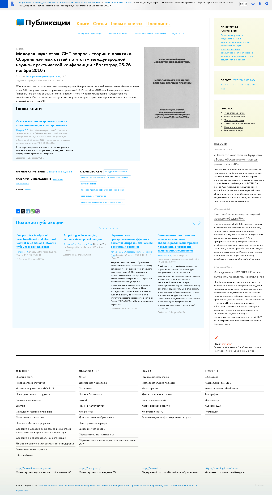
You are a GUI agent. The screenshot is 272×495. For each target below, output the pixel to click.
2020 (241, 84)
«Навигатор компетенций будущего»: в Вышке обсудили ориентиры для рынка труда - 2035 (238, 159)
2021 (234, 84)
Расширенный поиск (117, 33)
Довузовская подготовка (93, 382)
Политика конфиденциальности (113, 485)
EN (246, 4)
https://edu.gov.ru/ (89, 468)
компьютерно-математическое (237, 52)
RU (241, 4)
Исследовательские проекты (158, 382)
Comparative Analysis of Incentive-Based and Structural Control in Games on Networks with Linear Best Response (36, 241)
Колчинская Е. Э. (118, 251)
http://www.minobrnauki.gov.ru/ (33, 468)
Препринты (158, 23)
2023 (223, 84)
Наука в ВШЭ (178, 33)
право (251, 56)
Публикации (48, 22)
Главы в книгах (127, 23)
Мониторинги (150, 388)
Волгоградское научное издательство (43, 76)
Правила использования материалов (149, 33)
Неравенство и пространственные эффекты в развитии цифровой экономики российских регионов (132, 241)
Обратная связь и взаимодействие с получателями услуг (107, 442)
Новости (220, 144)
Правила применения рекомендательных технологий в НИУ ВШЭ (164, 485)
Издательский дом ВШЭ (218, 382)
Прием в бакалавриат (91, 394)
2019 (246, 84)
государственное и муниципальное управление (235, 40)
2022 (229, 84)
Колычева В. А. (70, 244)
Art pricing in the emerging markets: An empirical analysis (82, 237)
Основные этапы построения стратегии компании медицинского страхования (41, 123)
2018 (252, 84)
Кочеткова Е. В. (165, 255)
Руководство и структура (30, 382)
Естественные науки (234, 116)
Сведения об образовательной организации (41, 437)
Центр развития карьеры (93, 423)
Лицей (82, 376)
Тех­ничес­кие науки (233, 130)
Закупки (20, 405)
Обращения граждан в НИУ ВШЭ (34, 411)
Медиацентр (212, 400)
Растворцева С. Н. (135, 251)
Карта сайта (22, 490)
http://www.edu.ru (152, 468)
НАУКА (146, 371)
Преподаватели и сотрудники (33, 394)
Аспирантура (86, 411)
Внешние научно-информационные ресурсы (166, 417)
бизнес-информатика (232, 35)
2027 (235, 80)
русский (28, 189)
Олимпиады (85, 388)
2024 (252, 80)
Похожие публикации (40, 222)
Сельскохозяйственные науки (239, 123)
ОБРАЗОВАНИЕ (89, 371)
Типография (211, 394)
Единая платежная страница (31, 449)
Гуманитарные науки (234, 112)
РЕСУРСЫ (211, 371)
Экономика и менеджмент (59, 171)
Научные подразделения (155, 376)
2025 (246, 80)
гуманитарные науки (231, 45)
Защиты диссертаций (154, 400)
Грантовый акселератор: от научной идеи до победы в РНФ (237, 216)
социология (227, 59)
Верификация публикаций (90, 33)
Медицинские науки (234, 119)
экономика (239, 59)
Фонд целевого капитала (30, 417)
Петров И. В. (22, 251)
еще (223, 87)
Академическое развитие (156, 405)
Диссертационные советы (157, 394)
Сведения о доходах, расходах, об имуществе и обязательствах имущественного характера (43, 430)
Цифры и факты (24, 376)
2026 (241, 80)
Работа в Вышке (24, 455)
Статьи (100, 23)
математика (227, 56)
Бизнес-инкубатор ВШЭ (92, 428)
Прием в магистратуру (91, 405)
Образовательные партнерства (96, 434)
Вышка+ (83, 400)
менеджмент (240, 56)
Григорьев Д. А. (85, 244)
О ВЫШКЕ (22, 371)
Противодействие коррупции (33, 423)
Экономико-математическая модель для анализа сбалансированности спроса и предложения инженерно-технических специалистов (178, 242)
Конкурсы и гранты (152, 411)
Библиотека (211, 376)
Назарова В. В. (22, 130)
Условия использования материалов (77, 485)
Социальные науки (233, 126)
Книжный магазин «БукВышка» (221, 388)
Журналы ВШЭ (213, 405)
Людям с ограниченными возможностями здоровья (45, 443)
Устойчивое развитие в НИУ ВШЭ (35, 388)
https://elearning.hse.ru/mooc (221, 468)
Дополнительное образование (96, 417)
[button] (99, 228)
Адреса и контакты (47, 485)
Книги (83, 23)
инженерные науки (230, 49)
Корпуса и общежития (28, 400)
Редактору (259, 485)
